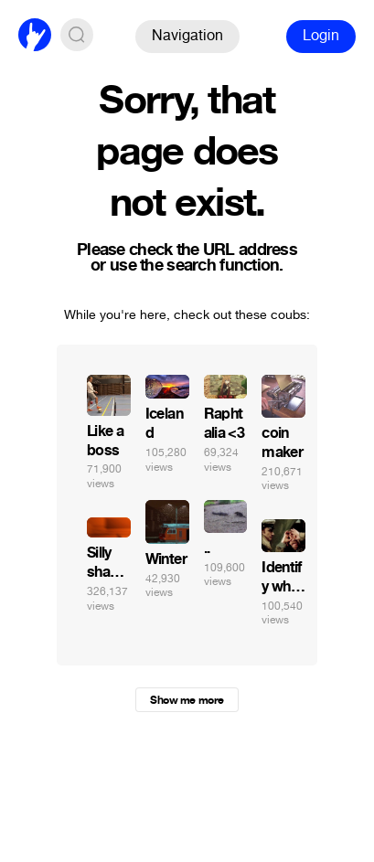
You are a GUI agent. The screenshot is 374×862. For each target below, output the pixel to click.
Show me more (186, 700)
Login (321, 35)
